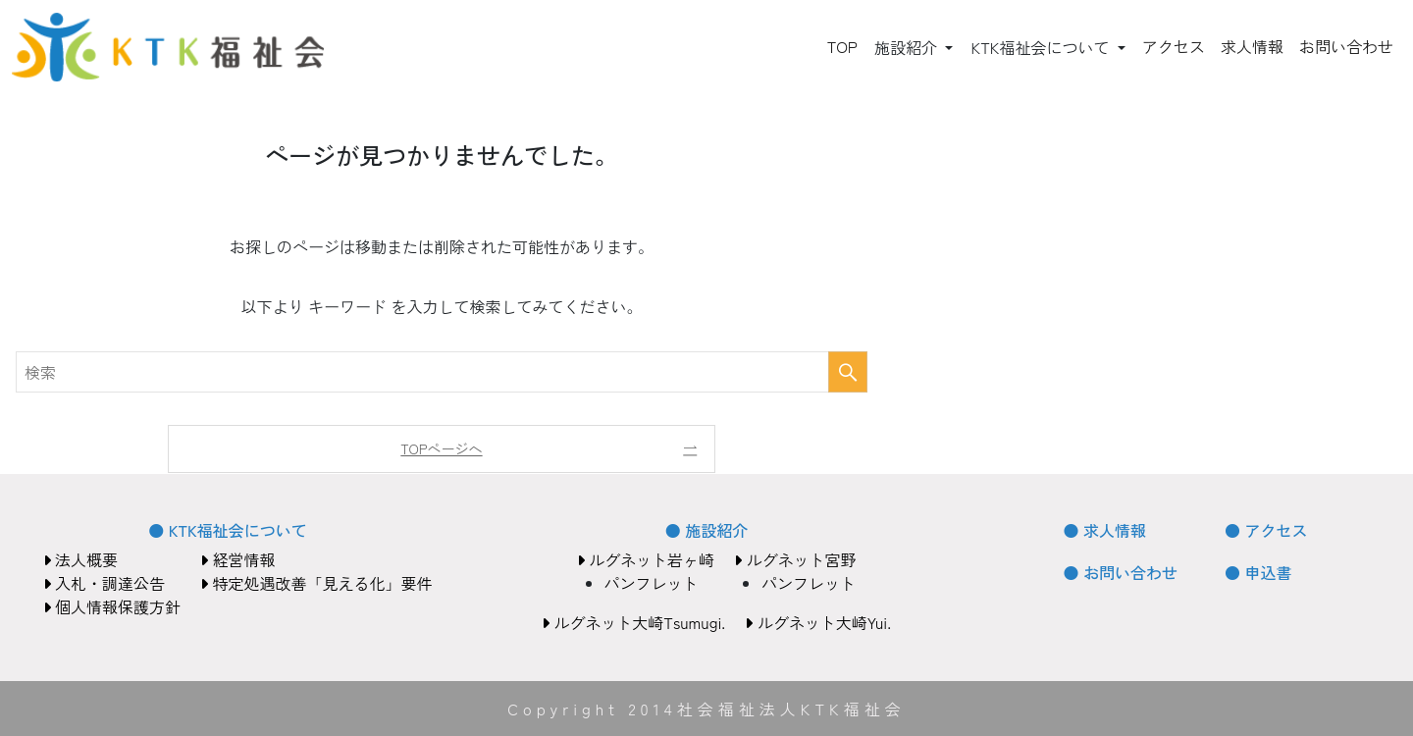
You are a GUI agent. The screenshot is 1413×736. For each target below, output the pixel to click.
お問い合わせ (1346, 46)
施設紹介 (907, 47)
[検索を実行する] (847, 372)
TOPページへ (441, 448)
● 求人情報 (1105, 530)
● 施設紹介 (706, 530)
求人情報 (1252, 46)
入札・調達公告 (104, 583)
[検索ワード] (441, 372)
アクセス (1173, 46)
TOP (842, 46)
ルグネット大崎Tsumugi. (633, 622)
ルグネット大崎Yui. (818, 622)
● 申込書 (1258, 572)
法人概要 (80, 559)
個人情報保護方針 (112, 606)
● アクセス (1266, 530)
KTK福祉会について (1041, 47)
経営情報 (237, 559)
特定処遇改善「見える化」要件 (316, 583)
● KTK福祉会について (227, 530)
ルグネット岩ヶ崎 (645, 559)
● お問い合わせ (1121, 572)
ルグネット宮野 (795, 559)
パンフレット (651, 583)
